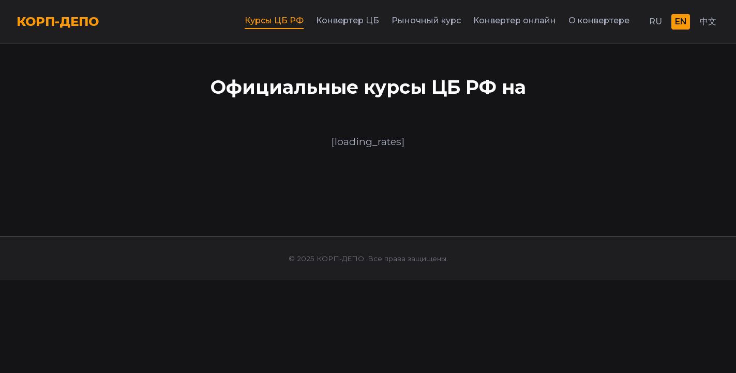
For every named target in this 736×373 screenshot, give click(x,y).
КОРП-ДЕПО (58, 21)
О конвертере (598, 20)
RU (655, 21)
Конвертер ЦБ (347, 20)
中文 (708, 21)
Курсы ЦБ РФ (274, 20)
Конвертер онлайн (514, 20)
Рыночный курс (426, 20)
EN (681, 21)
